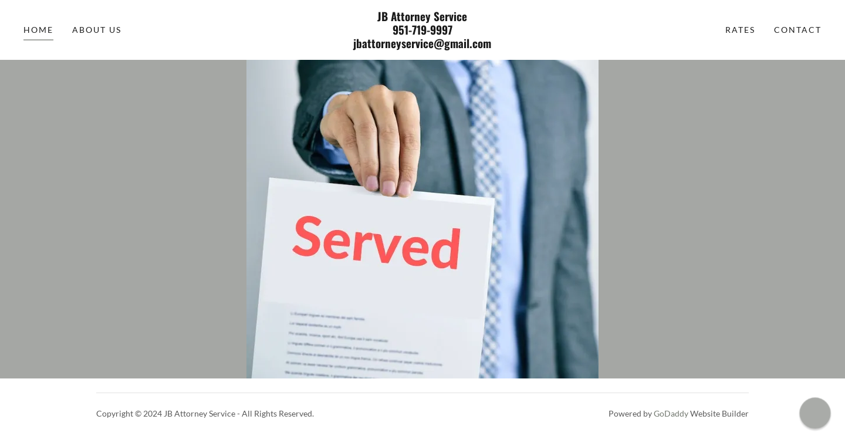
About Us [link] (96, 30)
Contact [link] (798, 30)
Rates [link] (740, 30)
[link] (422, 44)
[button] (814, 412)
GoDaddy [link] (671, 413)
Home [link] (38, 30)
